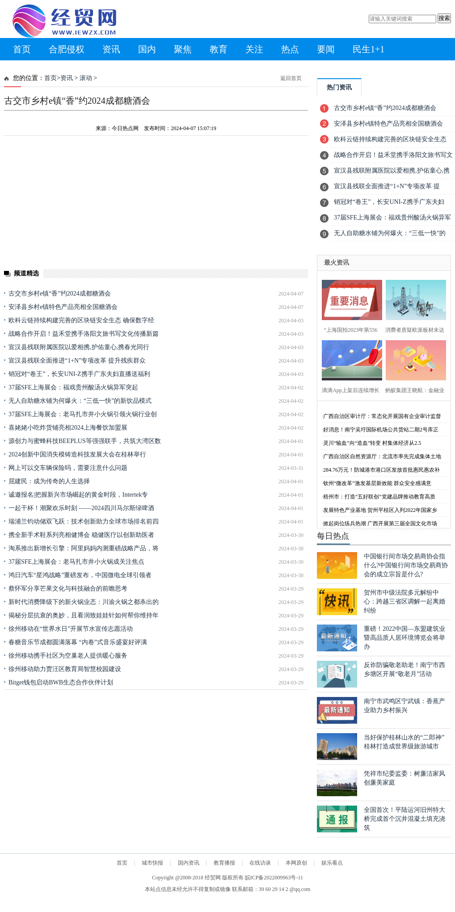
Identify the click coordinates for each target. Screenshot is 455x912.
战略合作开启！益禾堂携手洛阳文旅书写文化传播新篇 (83, 333)
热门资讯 (339, 87)
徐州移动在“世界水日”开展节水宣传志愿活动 (70, 628)
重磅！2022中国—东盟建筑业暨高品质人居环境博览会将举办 (404, 637)
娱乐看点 (332, 863)
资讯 (111, 49)
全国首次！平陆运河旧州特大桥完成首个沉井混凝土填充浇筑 (404, 818)
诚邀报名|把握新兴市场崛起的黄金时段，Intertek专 (78, 494)
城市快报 (152, 863)
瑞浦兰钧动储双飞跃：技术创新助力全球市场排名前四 (83, 521)
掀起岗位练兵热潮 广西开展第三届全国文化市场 (380, 523)
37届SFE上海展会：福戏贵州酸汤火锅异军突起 (73, 387)
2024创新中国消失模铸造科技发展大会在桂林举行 (77, 454)
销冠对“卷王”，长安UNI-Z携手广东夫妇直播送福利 (79, 374)
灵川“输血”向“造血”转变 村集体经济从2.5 (372, 443)
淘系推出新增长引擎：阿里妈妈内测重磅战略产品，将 (83, 548)
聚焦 (183, 49)
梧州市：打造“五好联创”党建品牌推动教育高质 (379, 497)
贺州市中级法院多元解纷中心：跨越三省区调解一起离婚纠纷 (404, 601)
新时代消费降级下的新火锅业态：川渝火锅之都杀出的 (83, 602)
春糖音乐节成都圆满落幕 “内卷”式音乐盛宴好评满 (77, 642)
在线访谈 (260, 863)
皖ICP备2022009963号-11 (274, 877)
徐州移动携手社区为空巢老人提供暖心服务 (67, 655)
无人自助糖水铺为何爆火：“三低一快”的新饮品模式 (80, 400)
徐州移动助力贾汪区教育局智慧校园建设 (64, 669)
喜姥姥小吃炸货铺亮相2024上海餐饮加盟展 (67, 427)
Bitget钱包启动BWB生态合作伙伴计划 (60, 682)
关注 (254, 49)
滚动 (86, 78)
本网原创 (296, 863)
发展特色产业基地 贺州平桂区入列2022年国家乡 (380, 510)
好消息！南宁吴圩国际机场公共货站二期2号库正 (380, 429)
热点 (290, 49)
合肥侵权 (66, 49)
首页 (22, 49)
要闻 (326, 49)
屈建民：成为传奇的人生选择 (49, 481)
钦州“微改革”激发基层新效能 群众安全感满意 (377, 483)
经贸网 (213, 877)
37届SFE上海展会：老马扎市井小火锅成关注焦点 (76, 561)
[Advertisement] (129, 752)
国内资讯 (188, 863)
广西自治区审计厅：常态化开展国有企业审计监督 (382, 416)
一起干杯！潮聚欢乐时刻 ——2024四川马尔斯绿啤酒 (81, 508)
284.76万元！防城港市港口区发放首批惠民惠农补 (381, 470)
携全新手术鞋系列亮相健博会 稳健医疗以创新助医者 (81, 535)
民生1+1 (368, 49)
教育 (219, 49)
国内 (147, 49)
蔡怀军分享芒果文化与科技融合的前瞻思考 (67, 588)
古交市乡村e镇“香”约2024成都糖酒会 (59, 293)
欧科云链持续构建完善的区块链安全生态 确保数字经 (81, 320)
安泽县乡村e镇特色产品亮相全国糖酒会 (63, 307)
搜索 (444, 18)
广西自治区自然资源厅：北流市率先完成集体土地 (382, 456)
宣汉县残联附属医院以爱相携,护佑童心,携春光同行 (78, 347)
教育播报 (224, 863)
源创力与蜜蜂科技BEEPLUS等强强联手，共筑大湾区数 (84, 441)
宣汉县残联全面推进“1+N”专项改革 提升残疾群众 (77, 360)
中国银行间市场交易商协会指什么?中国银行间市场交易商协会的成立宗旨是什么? (406, 565)
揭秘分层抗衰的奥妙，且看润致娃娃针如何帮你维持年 (83, 615)
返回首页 (291, 78)
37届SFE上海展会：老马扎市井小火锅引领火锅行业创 (82, 414)
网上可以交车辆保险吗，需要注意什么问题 (67, 467)
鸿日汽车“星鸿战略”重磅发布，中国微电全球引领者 (80, 575)
